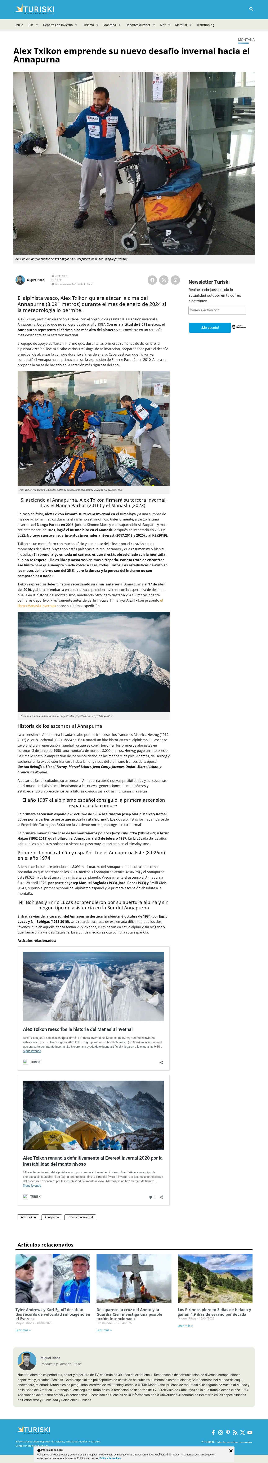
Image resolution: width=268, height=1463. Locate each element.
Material (183, 24)
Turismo (90, 24)
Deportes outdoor (140, 24)
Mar (165, 24)
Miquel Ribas (35, 280)
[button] (251, 9)
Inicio (19, 25)
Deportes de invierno (60, 24)
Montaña (112, 24)
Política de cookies (110, 1458)
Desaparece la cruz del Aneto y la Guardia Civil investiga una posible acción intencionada (129, 1314)
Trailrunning (205, 25)
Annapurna (52, 1217)
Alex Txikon (28, 1217)
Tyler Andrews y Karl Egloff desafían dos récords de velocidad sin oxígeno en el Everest (52, 1314)
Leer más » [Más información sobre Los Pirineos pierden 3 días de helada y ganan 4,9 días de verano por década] (185, 1326)
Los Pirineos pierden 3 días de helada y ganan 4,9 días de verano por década (214, 1312)
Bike (33, 24)
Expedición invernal (80, 1217)
